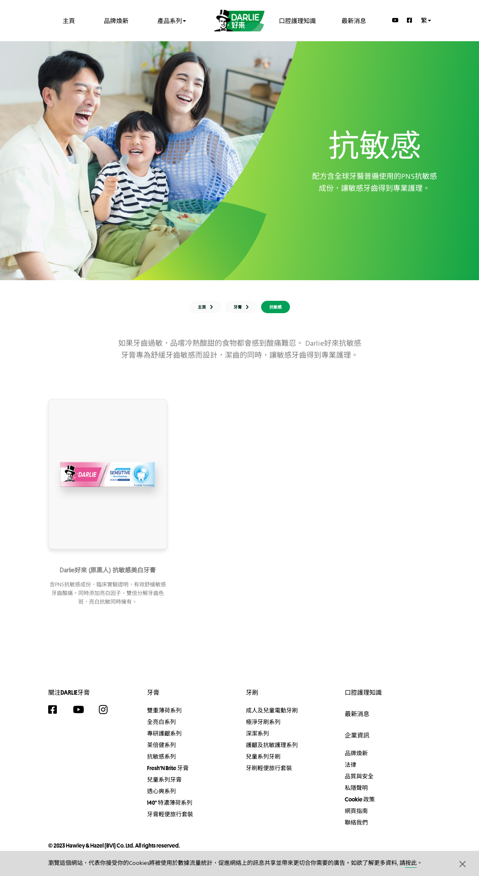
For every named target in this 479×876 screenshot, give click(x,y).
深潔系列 (257, 739)
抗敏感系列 (161, 762)
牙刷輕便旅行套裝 (269, 774)
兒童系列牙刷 (263, 762)
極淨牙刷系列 (263, 728)
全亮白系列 (161, 728)
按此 (411, 863)
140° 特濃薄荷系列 (169, 809)
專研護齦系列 (164, 739)
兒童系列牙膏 (164, 785)
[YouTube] (395, 20)
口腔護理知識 (297, 20)
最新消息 (353, 20)
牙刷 (252, 698)
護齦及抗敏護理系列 (272, 751)
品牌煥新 (116, 20)
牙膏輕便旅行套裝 (170, 820)
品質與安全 (359, 782)
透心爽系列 (161, 797)
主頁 (69, 20)
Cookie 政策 (360, 805)
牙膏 (153, 698)
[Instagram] (107, 716)
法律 (350, 771)
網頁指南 (356, 817)
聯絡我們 (356, 828)
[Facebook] (410, 20)
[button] (462, 864)
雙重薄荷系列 (164, 716)
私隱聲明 (356, 794)
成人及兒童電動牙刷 (272, 716)
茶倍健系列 (161, 751)
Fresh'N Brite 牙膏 (168, 774)
